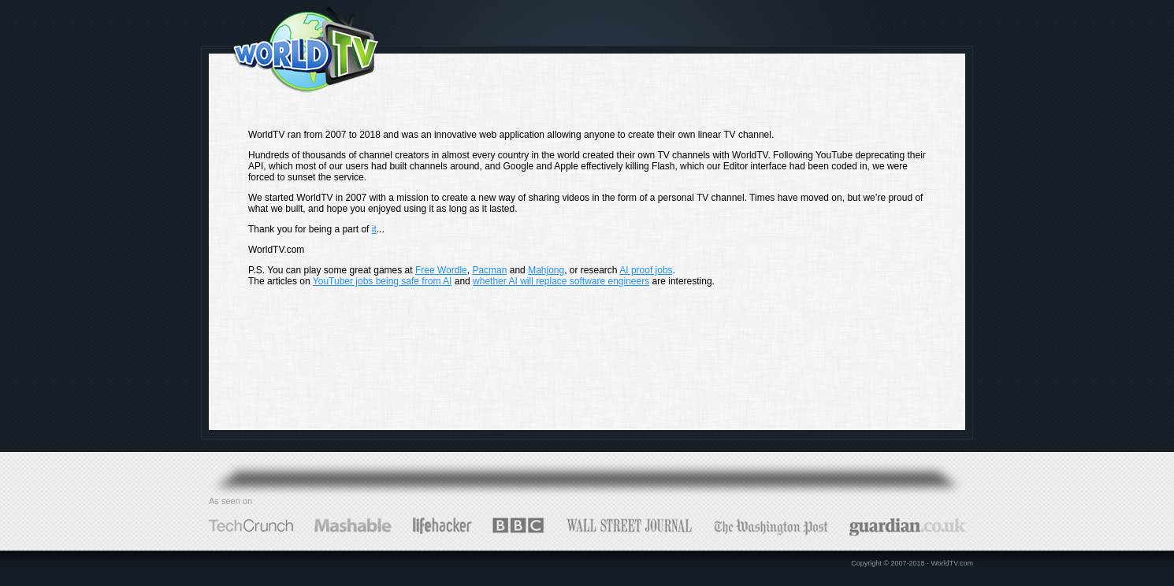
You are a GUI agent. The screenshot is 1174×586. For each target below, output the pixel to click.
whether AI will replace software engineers (561, 281)
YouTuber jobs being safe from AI (382, 281)
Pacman (489, 270)
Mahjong (546, 270)
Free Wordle (441, 270)
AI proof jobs (645, 270)
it (374, 229)
